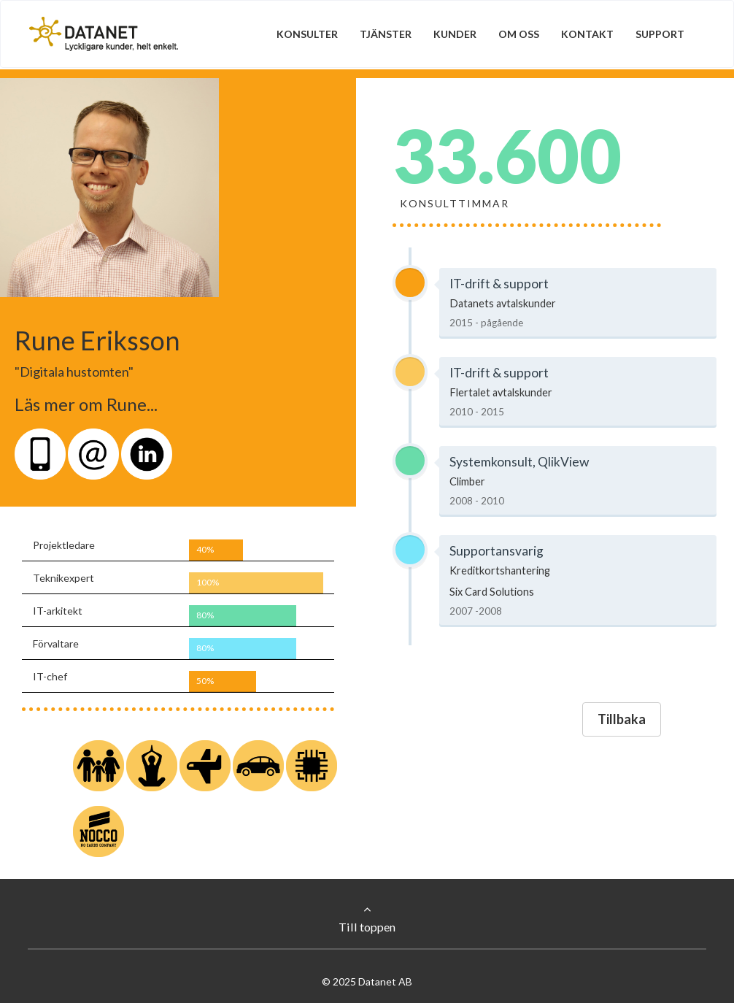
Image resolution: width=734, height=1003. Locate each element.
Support (660, 34)
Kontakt (587, 34)
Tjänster (386, 34)
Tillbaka (622, 719)
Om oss (518, 34)
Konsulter (307, 34)
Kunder (454, 34)
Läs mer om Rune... (86, 404)
